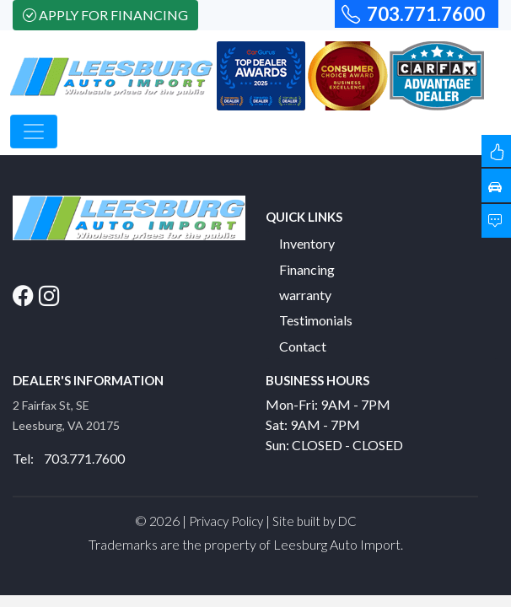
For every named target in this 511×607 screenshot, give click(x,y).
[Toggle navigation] (33, 131)
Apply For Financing (105, 15)
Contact (302, 346)
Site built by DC (314, 521)
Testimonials (315, 320)
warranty (305, 295)
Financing (307, 269)
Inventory (307, 243)
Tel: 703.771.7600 (69, 458)
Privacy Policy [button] (226, 521)
